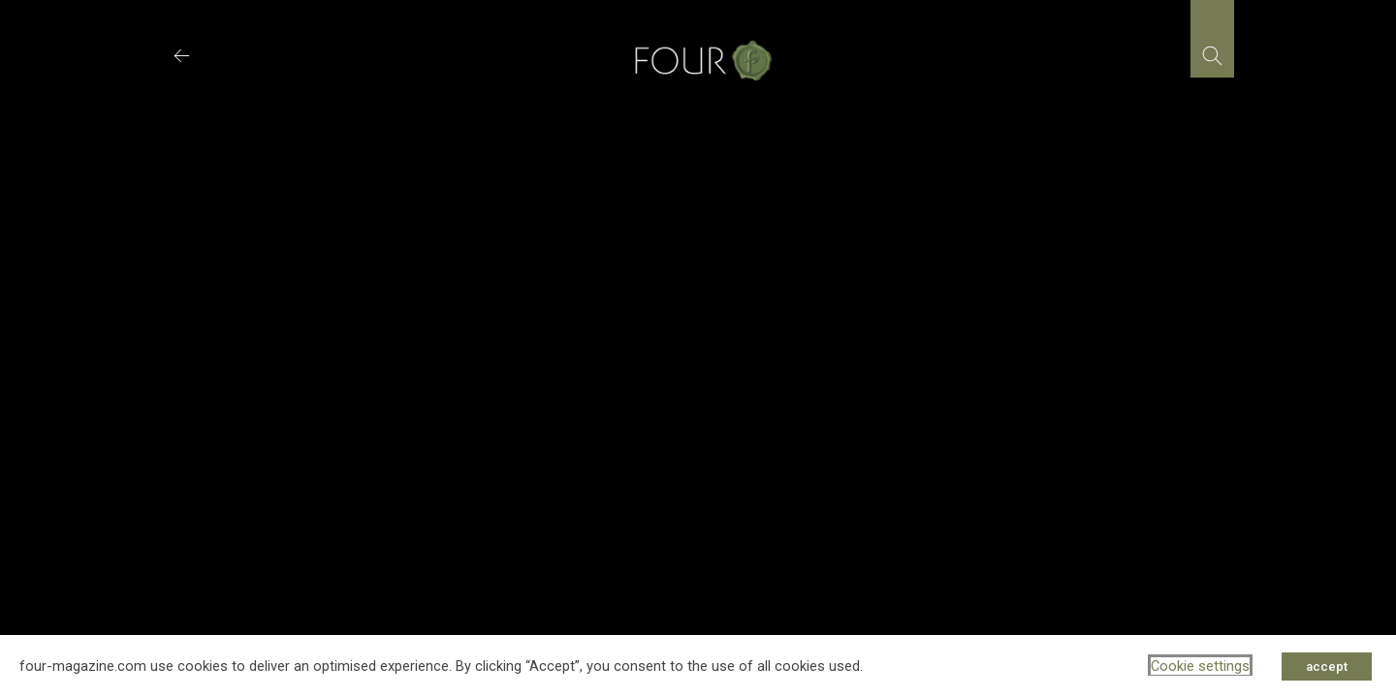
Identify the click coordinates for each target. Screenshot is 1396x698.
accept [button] (1327, 666)
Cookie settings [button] (1200, 666)
